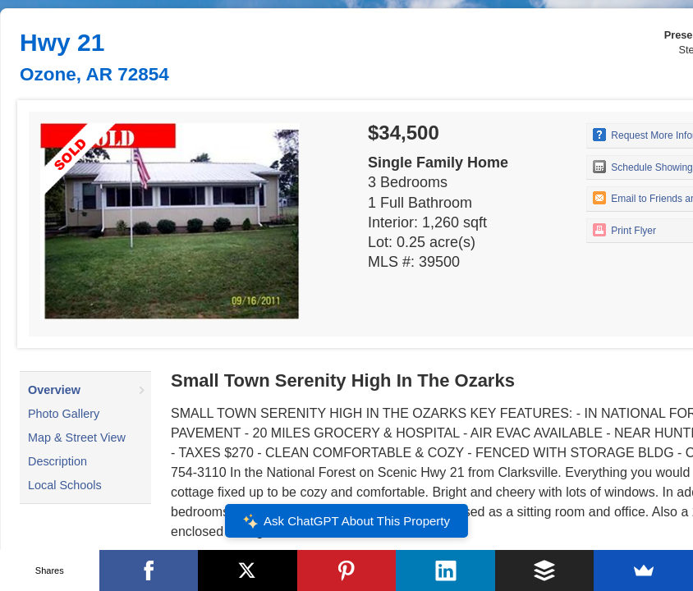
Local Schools (65, 485)
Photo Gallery (63, 413)
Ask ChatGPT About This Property (346, 521)
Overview (54, 389)
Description (57, 461)
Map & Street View (77, 437)
